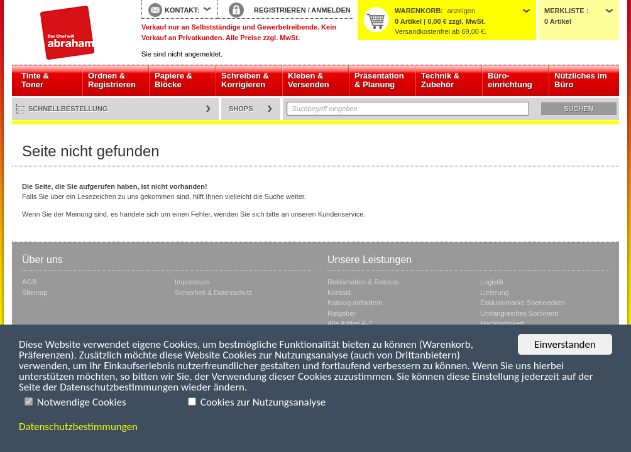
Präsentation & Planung (379, 80)
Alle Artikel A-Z (350, 323)
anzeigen (461, 10)
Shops (241, 108)
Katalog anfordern (354, 302)
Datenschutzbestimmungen (78, 426)
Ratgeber (341, 313)
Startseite (67, 33)
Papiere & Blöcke (173, 80)
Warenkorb (418, 10)
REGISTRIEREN (280, 10)
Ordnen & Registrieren (112, 80)
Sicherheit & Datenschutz (214, 292)
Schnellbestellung (68, 108)
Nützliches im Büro (580, 80)
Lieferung (494, 292)
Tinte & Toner (35, 80)
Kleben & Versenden (308, 80)
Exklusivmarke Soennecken (522, 302)
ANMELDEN (330, 10)
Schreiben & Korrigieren (245, 80)
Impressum (192, 282)
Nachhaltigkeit (502, 323)
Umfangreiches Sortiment (519, 313)
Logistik (491, 282)
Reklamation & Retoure (363, 282)
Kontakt (339, 292)
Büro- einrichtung (510, 80)
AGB (29, 282)
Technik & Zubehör (440, 80)
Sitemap (34, 292)
